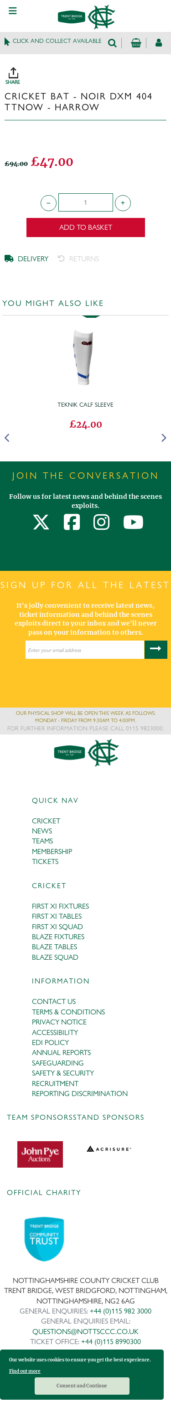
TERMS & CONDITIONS (68, 1012)
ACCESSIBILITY (55, 1032)
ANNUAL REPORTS (61, 1052)
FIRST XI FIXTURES (60, 906)
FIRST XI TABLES (57, 916)
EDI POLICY (50, 1042)
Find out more (25, 1371)
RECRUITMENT (55, 1083)
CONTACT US (54, 1001)
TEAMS (42, 841)
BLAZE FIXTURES (58, 936)
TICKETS (45, 861)
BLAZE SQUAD (55, 957)
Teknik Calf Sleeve (85, 404)
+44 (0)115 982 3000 (120, 1311)
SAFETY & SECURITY (63, 1073)
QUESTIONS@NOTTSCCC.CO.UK (85, 1331)
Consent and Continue (82, 1386)
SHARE (88, 72)
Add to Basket (85, 227)
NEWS (42, 831)
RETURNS (78, 258)
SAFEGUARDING (58, 1063)
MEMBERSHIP (52, 851)
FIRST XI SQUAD (57, 926)
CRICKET (46, 821)
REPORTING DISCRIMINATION (80, 1093)
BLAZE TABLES (54, 946)
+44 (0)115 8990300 (111, 1341)
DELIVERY (26, 258)
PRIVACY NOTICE (59, 1022)
